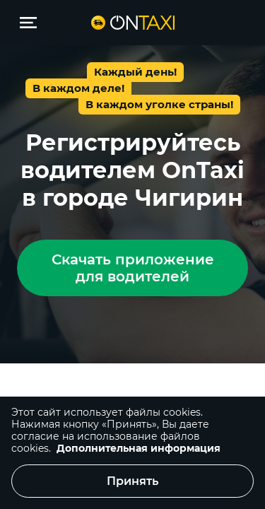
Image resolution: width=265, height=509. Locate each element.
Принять (132, 481)
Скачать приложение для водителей (133, 268)
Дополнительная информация (138, 448)
